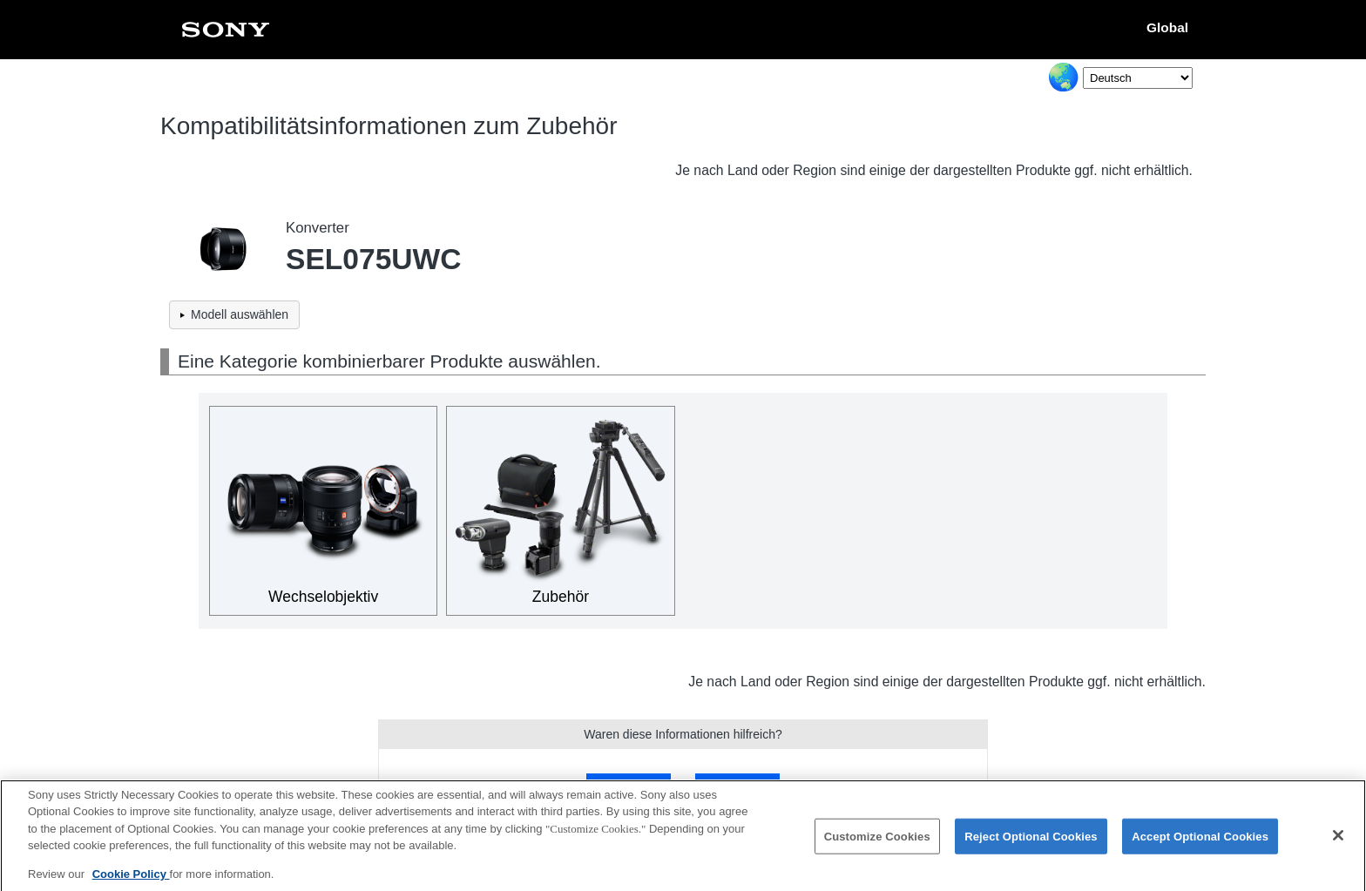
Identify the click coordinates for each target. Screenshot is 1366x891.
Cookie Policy (131, 881)
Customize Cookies (877, 844)
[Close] (1338, 843)
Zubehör (560, 596)
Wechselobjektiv (323, 596)
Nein (737, 785)
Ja (628, 785)
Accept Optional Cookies (1200, 844)
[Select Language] (1138, 78)
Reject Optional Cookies (1031, 844)
